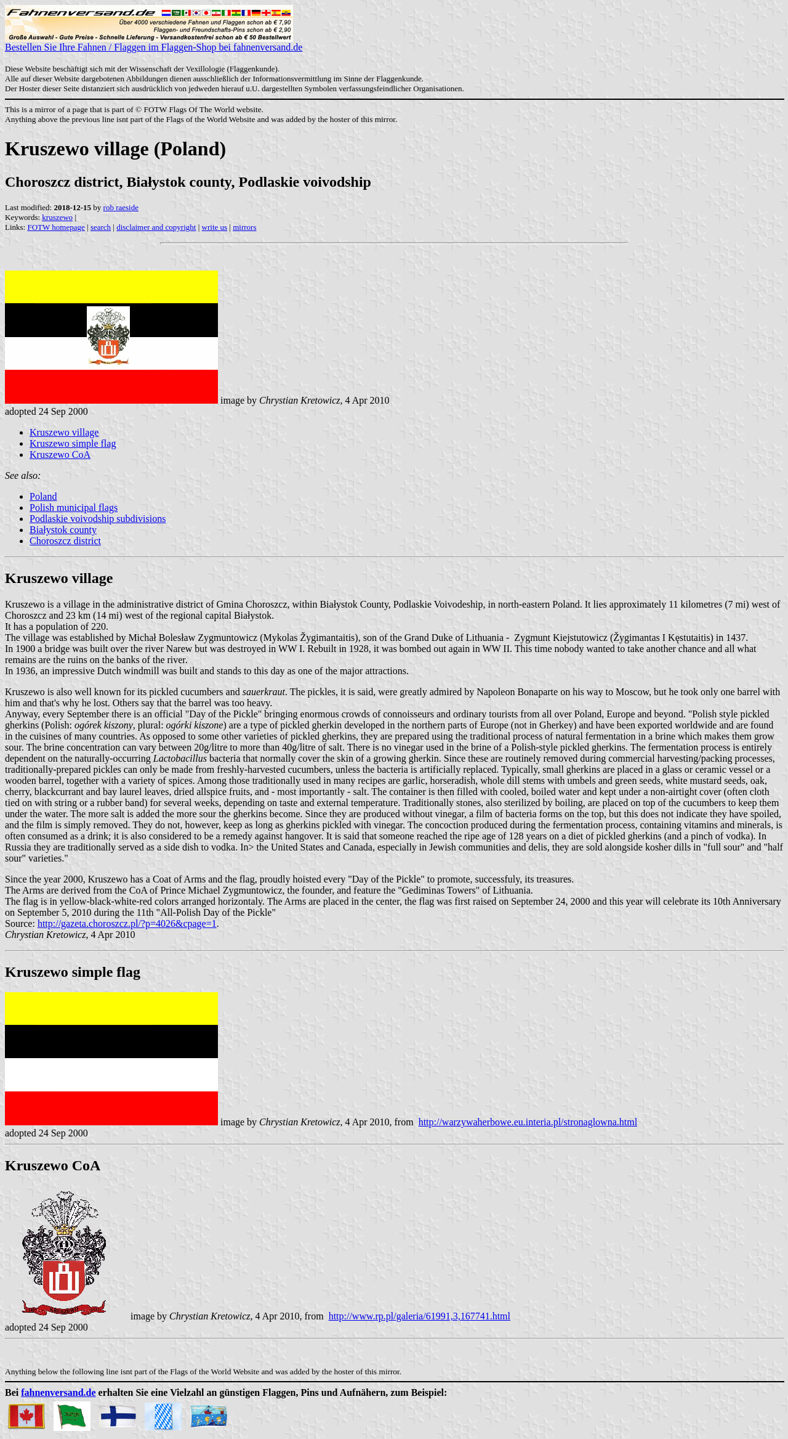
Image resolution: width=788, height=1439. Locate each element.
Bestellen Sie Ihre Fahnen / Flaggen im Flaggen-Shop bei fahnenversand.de (153, 42)
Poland (43, 496)
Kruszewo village (64, 432)
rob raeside (121, 207)
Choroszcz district (65, 541)
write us (215, 227)
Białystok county (63, 529)
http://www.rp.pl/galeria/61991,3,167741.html (419, 1316)
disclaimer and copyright (156, 227)
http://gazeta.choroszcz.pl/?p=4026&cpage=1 (127, 923)
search (100, 227)
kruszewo (57, 217)
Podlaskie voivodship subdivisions (98, 518)
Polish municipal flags (74, 507)
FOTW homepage (55, 227)
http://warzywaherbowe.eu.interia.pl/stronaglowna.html (528, 1122)
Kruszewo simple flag (73, 443)
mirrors (244, 227)
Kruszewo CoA (60, 454)
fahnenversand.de (58, 1392)
